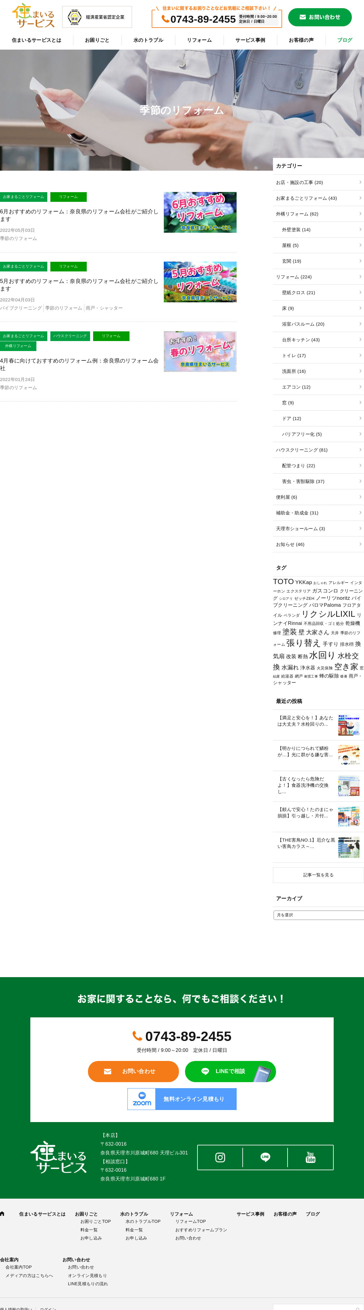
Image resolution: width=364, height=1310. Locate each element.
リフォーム (199, 40)
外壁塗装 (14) (296, 229)
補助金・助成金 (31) (297, 512)
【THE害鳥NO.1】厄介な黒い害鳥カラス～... (306, 843)
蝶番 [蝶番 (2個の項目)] (343, 676)
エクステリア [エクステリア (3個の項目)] (298, 591)
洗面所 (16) (294, 371)
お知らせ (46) (290, 544)
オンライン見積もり (87, 1275)
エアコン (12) (296, 386)
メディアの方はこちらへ (29, 1275)
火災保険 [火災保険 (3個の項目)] (325, 668)
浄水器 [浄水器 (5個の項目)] (307, 667)
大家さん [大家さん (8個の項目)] (317, 632)
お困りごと (97, 40)
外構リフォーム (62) (297, 213)
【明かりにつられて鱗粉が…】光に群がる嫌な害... (305, 751)
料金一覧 (89, 1229)
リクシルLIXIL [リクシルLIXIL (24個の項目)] (328, 614)
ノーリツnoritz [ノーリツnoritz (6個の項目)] (333, 598)
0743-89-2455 (203, 19)
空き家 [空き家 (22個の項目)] (346, 666)
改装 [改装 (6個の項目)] (291, 656)
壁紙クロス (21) (298, 292)
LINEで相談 (230, 1071)
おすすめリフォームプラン (201, 1229)
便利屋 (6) (286, 497)
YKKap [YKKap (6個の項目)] (303, 582)
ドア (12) (291, 418)
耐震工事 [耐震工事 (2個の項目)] (311, 676)
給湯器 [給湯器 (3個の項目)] (287, 676)
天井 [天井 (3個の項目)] (335, 633)
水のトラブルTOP (143, 1221)
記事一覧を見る (318, 874)
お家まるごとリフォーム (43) (306, 198)
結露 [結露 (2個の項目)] (276, 676)
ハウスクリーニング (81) (302, 449)
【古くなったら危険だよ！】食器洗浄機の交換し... (303, 785)
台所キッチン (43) (301, 339)
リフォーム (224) (294, 276)
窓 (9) (288, 402)
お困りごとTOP (95, 1221)
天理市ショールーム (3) (300, 528)
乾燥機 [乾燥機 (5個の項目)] (352, 623)
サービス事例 (250, 40)
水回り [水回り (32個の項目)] (322, 655)
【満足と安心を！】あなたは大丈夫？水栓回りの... (305, 721)
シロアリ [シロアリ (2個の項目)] (286, 598)
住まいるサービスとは (36, 40)
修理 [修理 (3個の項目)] (277, 633)
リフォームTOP (190, 1221)
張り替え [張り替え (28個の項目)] (303, 643)
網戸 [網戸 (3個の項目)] (299, 676)
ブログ (344, 40)
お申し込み (91, 1238)
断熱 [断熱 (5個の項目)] (303, 656)
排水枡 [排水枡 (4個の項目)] (347, 644)
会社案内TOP (18, 1267)
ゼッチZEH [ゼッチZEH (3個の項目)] (304, 598)
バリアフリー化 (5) (302, 434)
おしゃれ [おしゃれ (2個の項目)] (320, 583)
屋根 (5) (290, 245)
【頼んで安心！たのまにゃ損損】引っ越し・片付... (305, 812)
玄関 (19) (291, 261)
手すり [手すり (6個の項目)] (331, 644)
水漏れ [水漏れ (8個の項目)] (290, 667)
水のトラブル (148, 40)
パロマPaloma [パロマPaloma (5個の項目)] (325, 605)
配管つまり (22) (298, 465)
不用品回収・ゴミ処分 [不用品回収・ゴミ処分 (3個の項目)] (324, 623)
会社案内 (9, 1259)
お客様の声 (301, 40)
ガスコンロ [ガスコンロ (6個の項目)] (325, 591)
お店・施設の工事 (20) (299, 182)
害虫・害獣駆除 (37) (303, 481)
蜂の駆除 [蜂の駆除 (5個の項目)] (329, 675)
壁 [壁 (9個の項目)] (301, 632)
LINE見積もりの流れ (88, 1283)
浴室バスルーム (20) (303, 324)
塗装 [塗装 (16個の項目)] (289, 632)
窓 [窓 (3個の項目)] (362, 668)
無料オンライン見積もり (194, 1099)
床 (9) (288, 308)
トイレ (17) (294, 355)
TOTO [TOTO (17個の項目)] (283, 581)
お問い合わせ (324, 17)
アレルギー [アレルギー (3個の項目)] (339, 582)
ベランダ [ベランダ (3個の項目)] (292, 615)
